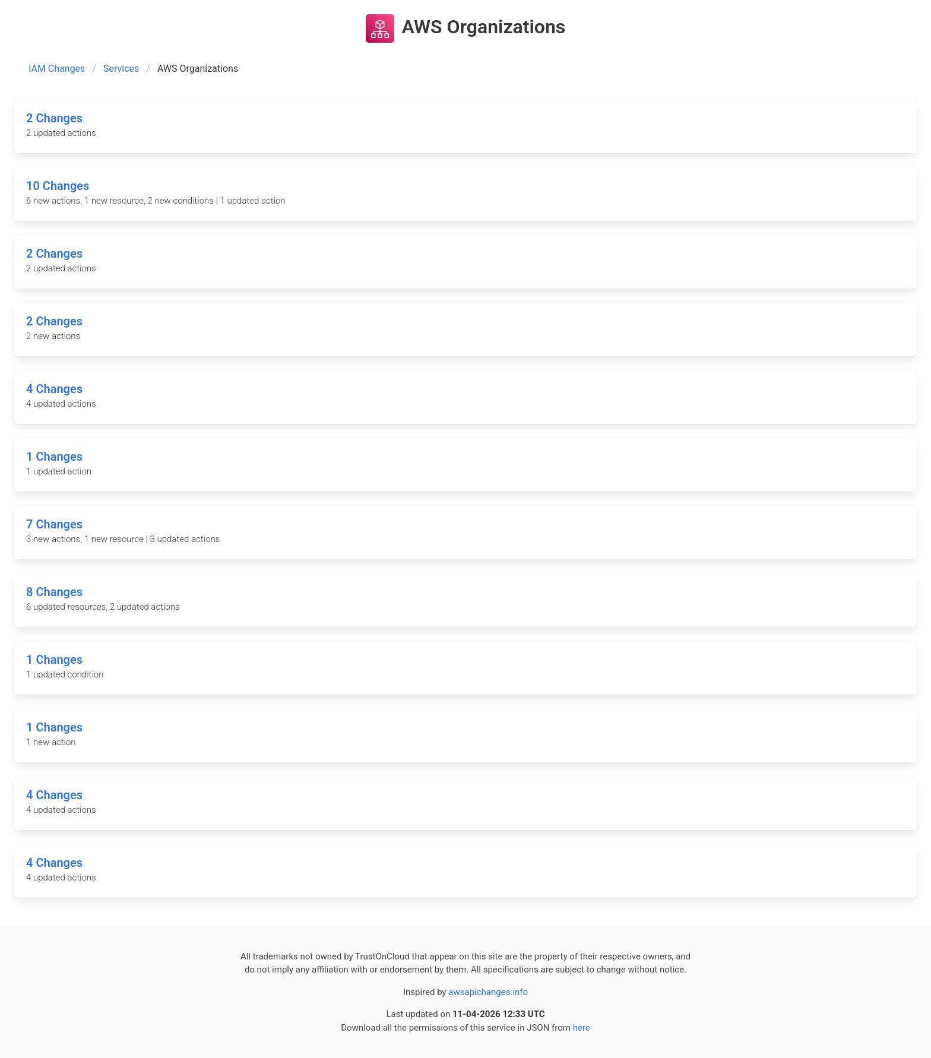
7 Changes (54, 524)
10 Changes (57, 186)
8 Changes (54, 592)
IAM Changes (56, 68)
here (581, 1027)
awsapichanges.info (488, 992)
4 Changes (54, 389)
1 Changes (54, 456)
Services (121, 68)
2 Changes (54, 118)
